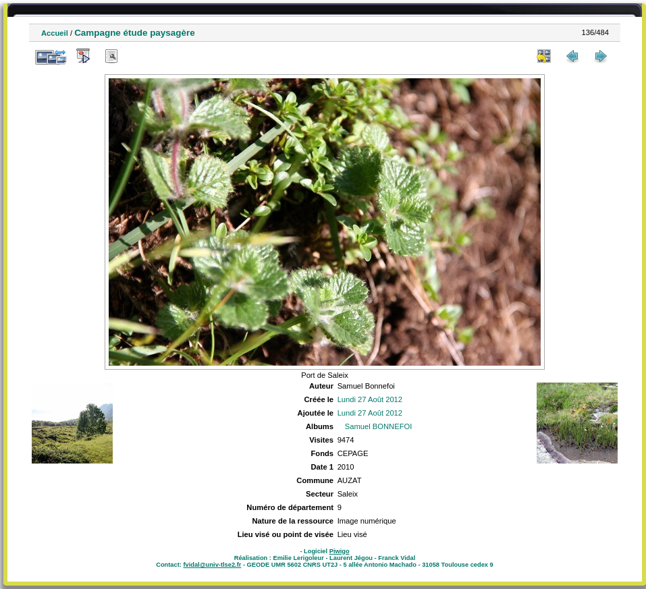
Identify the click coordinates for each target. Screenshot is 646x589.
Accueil (54, 33)
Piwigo (339, 551)
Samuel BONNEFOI (378, 426)
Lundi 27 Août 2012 (370, 399)
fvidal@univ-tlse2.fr (212, 564)
